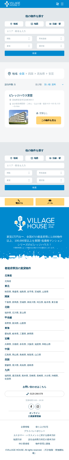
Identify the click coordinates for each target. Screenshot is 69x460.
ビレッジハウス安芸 (21, 95)
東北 (7, 286)
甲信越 (8, 317)
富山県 (23, 313)
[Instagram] (38, 406)
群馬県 (15, 302)
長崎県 (40, 376)
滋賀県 (38, 344)
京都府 (15, 344)
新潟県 (15, 323)
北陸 (7, 307)
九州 (7, 370)
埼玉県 (40, 302)
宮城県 (38, 292)
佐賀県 (8, 379)
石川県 (15, 313)
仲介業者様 (24, 444)
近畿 (7, 338)
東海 (7, 328)
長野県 (8, 323)
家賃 (18, 46)
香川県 (15, 365)
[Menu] (62, 4)
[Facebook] (31, 406)
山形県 (45, 292)
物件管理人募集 (43, 444)
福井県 (8, 313)
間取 (18, 39)
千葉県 (8, 302)
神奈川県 (31, 302)
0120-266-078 (36, 394)
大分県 (47, 376)
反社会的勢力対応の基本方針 (41, 439)
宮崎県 (32, 376)
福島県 (23, 292)
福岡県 (8, 376)
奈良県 (23, 344)
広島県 (8, 355)
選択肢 (50, 46)
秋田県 (8, 292)
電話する (19, 203)
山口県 (38, 355)
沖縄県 (55, 376)
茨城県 (23, 302)
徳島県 (30, 365)
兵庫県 (8, 344)
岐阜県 (15, 334)
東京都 (55, 302)
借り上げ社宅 (42, 427)
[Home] (34, 223)
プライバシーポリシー (34, 431)
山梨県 (23, 323)
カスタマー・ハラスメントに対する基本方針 (34, 435)
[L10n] (57, 4)
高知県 (23, 365)
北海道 (8, 275)
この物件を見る (48, 120)
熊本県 (25, 376)
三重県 (23, 334)
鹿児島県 (16, 376)
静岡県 (30, 334)
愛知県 (8, 334)
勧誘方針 (18, 439)
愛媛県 (8, 365)
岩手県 (30, 292)
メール (50, 203)
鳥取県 (30, 355)
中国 (7, 349)
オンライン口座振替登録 (34, 414)
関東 (7, 296)
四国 (7, 359)
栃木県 (47, 302)
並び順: (38, 84)
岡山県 (15, 355)
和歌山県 (46, 344)
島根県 (23, 355)
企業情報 (25, 427)
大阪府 (30, 344)
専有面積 (50, 39)
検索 (34, 53)
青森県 (15, 292)
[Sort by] (54, 84)
